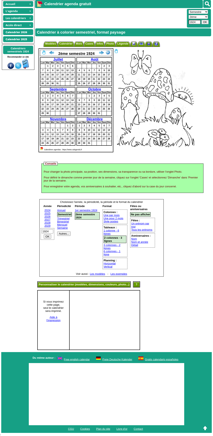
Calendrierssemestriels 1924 (18, 50)
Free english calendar (77, 359)
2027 (48, 219)
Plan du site (103, 428)
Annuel (61, 210)
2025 (48, 213)
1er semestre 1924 (86, 210)
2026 (48, 216)
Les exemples (118, 273)
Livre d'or (121, 428)
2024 (48, 210)
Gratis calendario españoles (161, 359)
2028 (48, 222)
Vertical (108, 266)
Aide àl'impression (53, 319)
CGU (71, 428)
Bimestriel (63, 221)
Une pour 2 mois (113, 218)
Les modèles (97, 273)
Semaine (62, 227)
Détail (134, 245)
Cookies (85, 428)
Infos (100, 43)
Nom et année (139, 241)
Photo (110, 43)
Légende (122, 43)
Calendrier (66, 43)
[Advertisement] (110, 17)
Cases (89, 43)
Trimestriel (63, 218)
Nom (134, 238)
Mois (79, 43)
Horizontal (110, 263)
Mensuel (62, 224)
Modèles (50, 43)
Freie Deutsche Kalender (117, 359)
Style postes (111, 221)
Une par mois (112, 215)
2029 (48, 225)
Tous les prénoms (141, 229)
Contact (138, 428)
